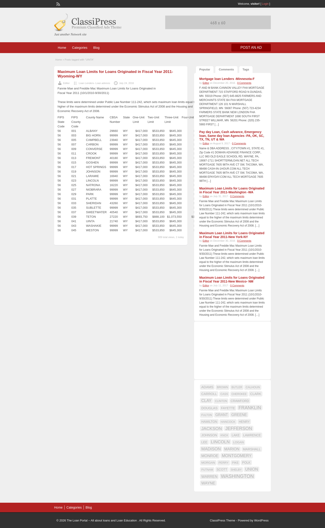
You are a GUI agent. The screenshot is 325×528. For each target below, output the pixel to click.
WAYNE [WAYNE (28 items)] (208, 483)
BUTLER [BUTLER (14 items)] (237, 387)
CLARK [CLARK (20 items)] (255, 394)
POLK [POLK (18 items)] (246, 462)
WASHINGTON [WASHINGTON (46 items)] (237, 476)
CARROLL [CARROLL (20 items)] (209, 394)
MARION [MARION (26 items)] (231, 449)
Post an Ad (251, 47)
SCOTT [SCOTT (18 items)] (222, 469)
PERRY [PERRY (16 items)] (223, 462)
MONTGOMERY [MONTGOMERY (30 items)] (237, 455)
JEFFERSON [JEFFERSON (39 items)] (238, 428)
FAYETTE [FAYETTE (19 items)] (228, 408)
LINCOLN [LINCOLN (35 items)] (220, 441)
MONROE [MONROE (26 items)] (209, 456)
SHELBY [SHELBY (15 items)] (236, 469)
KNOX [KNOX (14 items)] (224, 435)
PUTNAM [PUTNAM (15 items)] (207, 469)
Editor (66, 83)
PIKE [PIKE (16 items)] (235, 462)
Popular (204, 69)
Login (265, 3)
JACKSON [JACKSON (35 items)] (211, 428)
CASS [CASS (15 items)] (224, 394)
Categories (79, 47)
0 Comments (244, 83)
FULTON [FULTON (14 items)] (206, 415)
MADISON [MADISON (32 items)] (211, 448)
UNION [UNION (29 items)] (251, 469)
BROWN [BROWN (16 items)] (222, 387)
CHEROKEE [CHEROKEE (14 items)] (239, 394)
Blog (96, 47)
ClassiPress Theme (222, 520)
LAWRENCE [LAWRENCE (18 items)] (252, 435)
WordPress (261, 520)
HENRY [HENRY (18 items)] (244, 421)
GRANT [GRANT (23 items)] (221, 415)
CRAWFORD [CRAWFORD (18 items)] (240, 401)
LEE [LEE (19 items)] (204, 442)
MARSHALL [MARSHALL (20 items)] (252, 449)
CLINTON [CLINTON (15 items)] (221, 401)
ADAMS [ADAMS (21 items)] (207, 387)
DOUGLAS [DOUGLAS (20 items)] (209, 408)
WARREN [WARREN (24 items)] (209, 476)
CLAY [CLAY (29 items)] (206, 400)
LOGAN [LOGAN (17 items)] (238, 442)
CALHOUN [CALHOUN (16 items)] (253, 387)
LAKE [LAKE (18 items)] (236, 435)
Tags (246, 69)
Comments (226, 69)
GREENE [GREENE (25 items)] (239, 415)
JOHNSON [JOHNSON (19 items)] (209, 435)
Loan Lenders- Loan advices (94, 83)
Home (62, 47)
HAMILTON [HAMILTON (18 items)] (209, 421)
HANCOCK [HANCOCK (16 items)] (228, 421)
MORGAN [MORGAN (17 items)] (208, 462)
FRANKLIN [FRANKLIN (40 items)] (250, 407)
